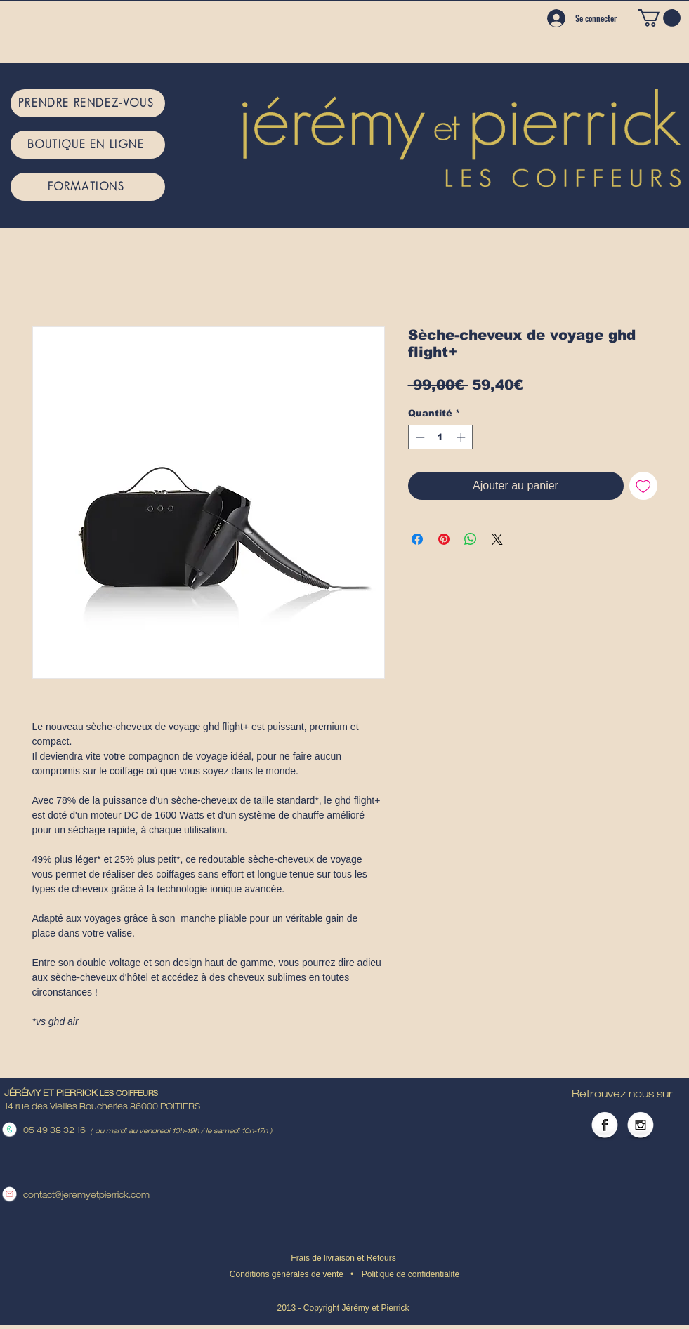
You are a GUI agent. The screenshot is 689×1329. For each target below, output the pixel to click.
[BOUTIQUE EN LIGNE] (88, 145)
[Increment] (462, 437)
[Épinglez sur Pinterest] (443, 539)
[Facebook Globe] (604, 1126)
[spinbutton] (440, 437)
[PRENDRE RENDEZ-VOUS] (88, 103)
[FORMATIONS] (88, 187)
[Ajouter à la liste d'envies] (643, 486)
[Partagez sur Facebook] (417, 539)
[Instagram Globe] (640, 1126)
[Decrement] (418, 437)
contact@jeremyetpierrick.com (86, 1195)
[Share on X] (497, 539)
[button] (659, 18)
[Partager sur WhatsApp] (470, 539)
